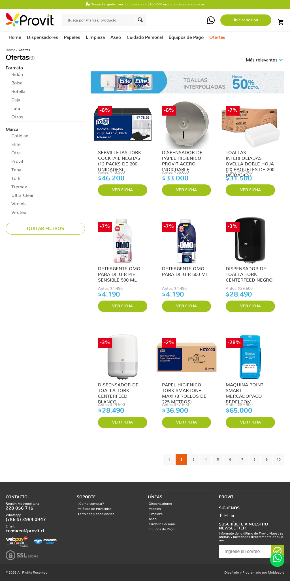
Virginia (19, 204)
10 (279, 459)
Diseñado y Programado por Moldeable (254, 572)
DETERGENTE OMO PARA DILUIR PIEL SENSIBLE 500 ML (119, 274)
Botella (18, 91)
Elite (16, 144)
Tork (15, 178)
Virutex (18, 212)
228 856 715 (19, 508)
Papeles (155, 508)
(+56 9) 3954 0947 (26, 519)
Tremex (19, 187)
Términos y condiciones (96, 514)
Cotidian (19, 136)
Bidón (17, 74)
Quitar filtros (45, 228)
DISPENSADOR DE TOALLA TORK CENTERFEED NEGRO (249, 274)
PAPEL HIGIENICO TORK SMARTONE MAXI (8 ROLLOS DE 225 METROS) (184, 391)
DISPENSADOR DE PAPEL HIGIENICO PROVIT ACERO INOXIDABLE (182, 158)
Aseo (153, 519)
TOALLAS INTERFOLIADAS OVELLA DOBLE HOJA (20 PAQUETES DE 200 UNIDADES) (250, 158)
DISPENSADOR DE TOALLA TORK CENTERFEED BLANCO (118, 391)
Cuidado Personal (162, 524)
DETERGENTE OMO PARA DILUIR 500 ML (185, 272)
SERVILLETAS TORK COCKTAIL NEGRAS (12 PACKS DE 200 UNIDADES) (119, 158)
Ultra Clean (23, 195)
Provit (17, 161)
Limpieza (156, 514)
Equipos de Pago (161, 529)
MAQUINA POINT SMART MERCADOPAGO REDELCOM (244, 391)
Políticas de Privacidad (95, 508)
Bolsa (16, 83)
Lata (15, 108)
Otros (17, 117)
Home (14, 37)
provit (30, 20)
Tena (16, 170)
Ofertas (217, 37)
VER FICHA (122, 190)
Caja (15, 100)
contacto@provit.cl (25, 531)
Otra (16, 153)
